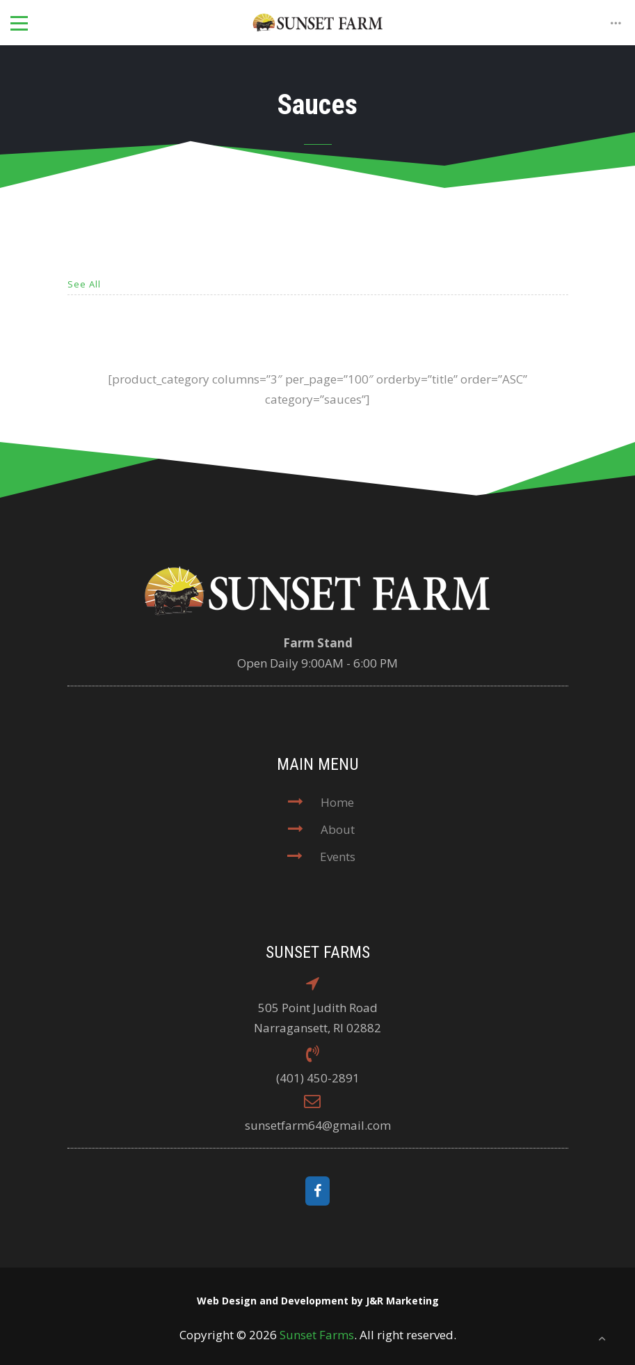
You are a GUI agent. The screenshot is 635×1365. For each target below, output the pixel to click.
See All (84, 284)
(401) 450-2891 (318, 1078)
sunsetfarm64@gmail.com (318, 1125)
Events (337, 857)
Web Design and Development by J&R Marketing (318, 1300)
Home (337, 802)
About (338, 829)
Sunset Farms (317, 1335)
